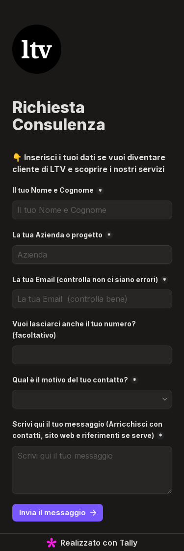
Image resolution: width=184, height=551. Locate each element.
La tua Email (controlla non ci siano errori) (85, 279)
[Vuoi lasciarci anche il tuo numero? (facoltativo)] (92, 355)
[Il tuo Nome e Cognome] (92, 210)
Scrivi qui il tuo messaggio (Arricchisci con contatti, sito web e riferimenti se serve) (88, 429)
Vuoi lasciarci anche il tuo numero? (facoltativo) (74, 329)
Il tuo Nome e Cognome (53, 190)
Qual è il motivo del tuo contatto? (70, 380)
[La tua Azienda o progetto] (92, 254)
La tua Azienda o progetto (57, 235)
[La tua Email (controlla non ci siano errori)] (92, 299)
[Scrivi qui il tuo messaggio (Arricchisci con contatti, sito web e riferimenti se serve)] (92, 469)
